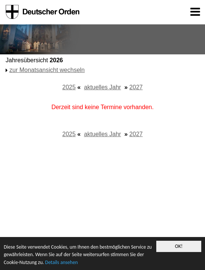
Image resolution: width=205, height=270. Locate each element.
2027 (136, 87)
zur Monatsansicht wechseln (47, 70)
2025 (69, 87)
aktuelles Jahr (102, 87)
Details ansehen (61, 262)
